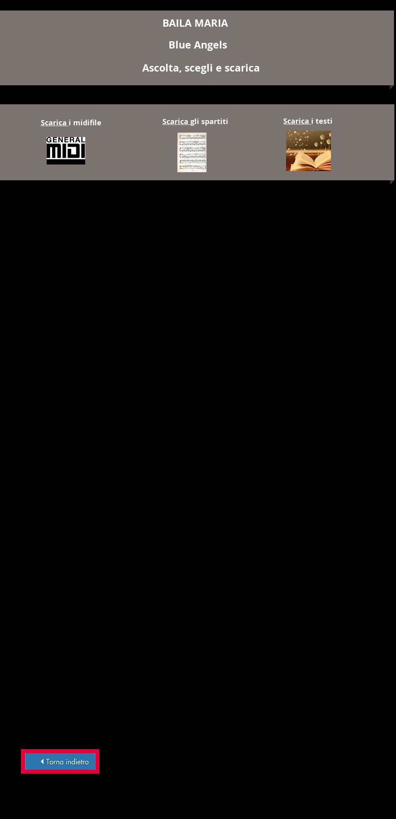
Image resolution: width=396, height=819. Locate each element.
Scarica (55, 123)
